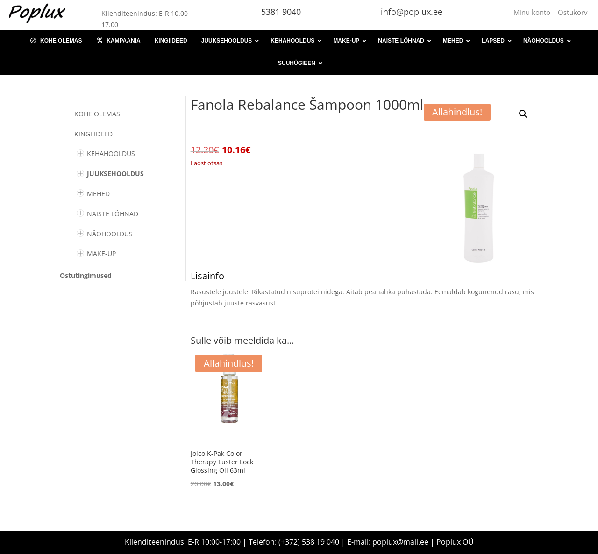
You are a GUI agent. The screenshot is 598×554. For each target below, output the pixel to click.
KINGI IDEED (93, 133)
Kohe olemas (97, 113)
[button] (523, 114)
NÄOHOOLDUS (110, 233)
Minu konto (533, 12)
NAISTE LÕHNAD (112, 213)
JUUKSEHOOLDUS (115, 173)
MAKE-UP (101, 253)
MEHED (98, 193)
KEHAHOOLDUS (111, 153)
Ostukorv (573, 12)
